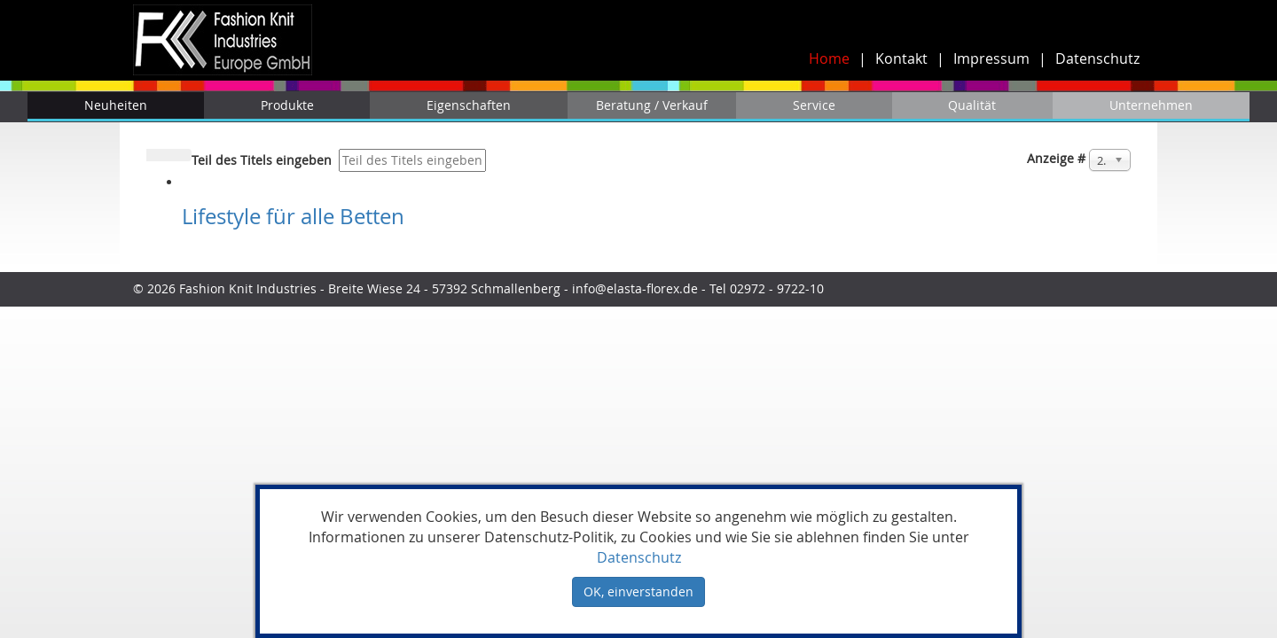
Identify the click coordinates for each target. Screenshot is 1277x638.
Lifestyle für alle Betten (293, 216)
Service (814, 105)
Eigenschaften (469, 105)
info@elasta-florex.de (634, 288)
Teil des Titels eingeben (263, 160)
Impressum (991, 58)
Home (829, 58)
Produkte (287, 105)
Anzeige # (1056, 158)
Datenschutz (1097, 58)
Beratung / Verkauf (652, 105)
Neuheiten (115, 105)
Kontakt (901, 58)
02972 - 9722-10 (778, 288)
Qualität (972, 105)
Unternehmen (1151, 105)
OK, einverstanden (638, 591)
